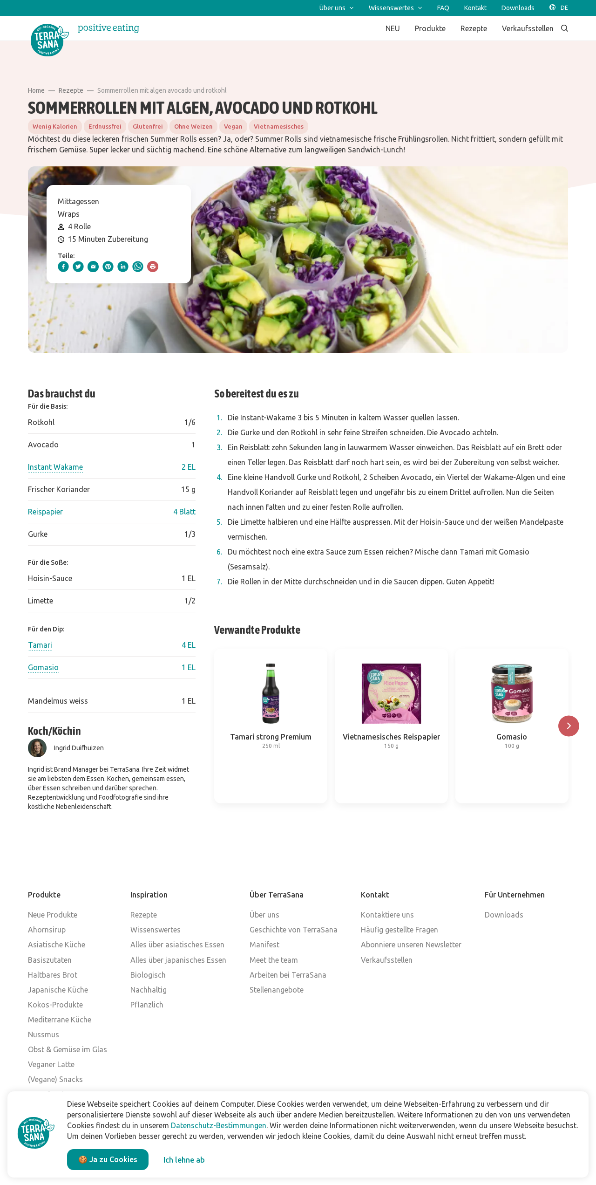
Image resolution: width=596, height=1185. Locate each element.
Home (36, 90)
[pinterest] (108, 266)
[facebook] (63, 266)
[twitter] (78, 266)
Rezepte (71, 90)
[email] (93, 266)
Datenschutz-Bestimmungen (218, 1125)
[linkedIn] (123, 266)
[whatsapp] (137, 266)
